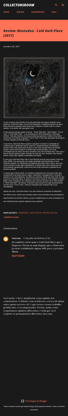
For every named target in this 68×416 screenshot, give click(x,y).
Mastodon (36, 212)
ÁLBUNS (20, 12)
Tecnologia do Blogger (34, 401)
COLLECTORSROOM (18, 5)
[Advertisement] (34, 353)
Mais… (55, 12)
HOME (6, 12)
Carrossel (23, 212)
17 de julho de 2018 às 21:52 (36, 238)
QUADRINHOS (37, 12)
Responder (18, 255)
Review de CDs (50, 212)
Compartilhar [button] (10, 217)
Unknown (16, 238)
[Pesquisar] (56, 5)
